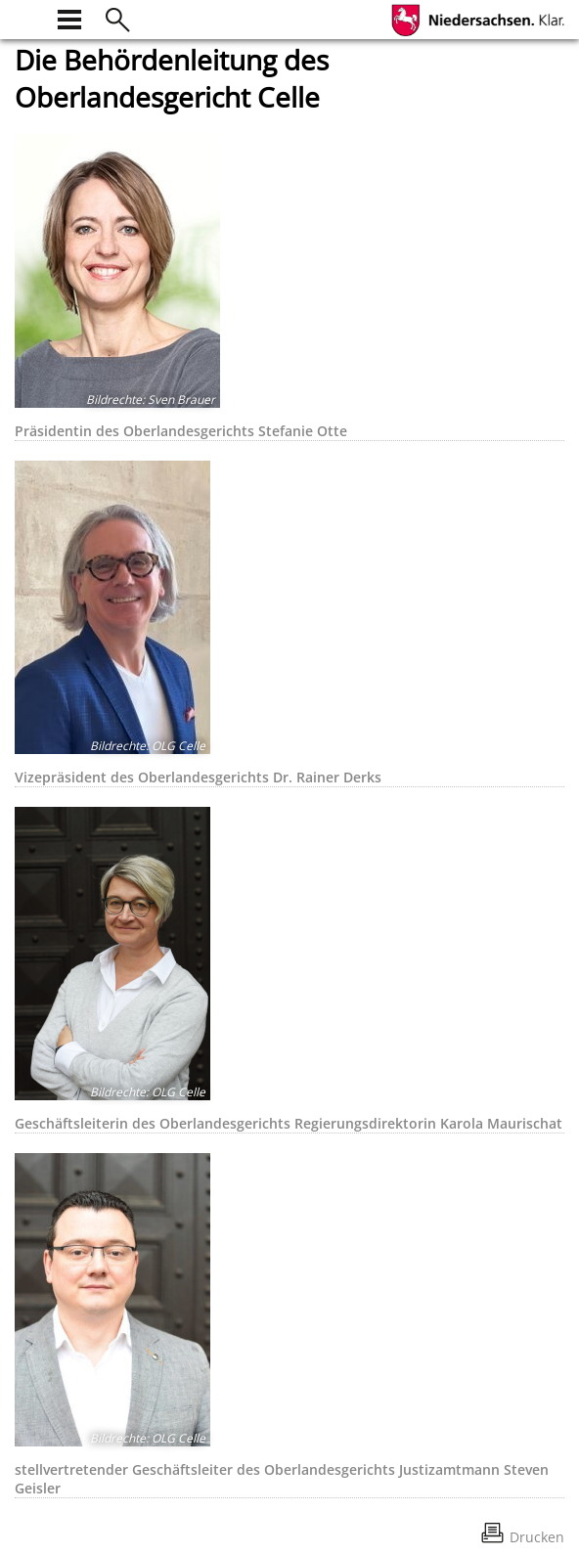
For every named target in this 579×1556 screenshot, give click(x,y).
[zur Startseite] (26, 17)
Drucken (537, 1537)
